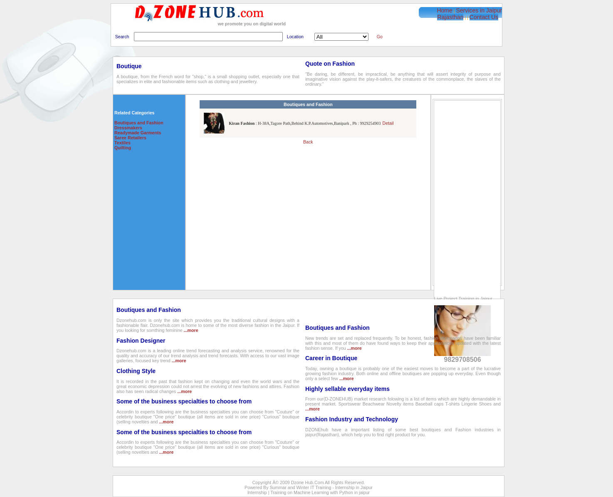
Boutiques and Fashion (138, 122)
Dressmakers (128, 127)
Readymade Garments (137, 132)
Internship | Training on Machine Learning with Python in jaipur (308, 492)
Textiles (122, 142)
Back (308, 141)
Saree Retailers (130, 137)
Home (444, 10)
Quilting (122, 147)
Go (380, 36)
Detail (387, 123)
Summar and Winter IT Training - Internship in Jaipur (321, 487)
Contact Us (484, 17)
